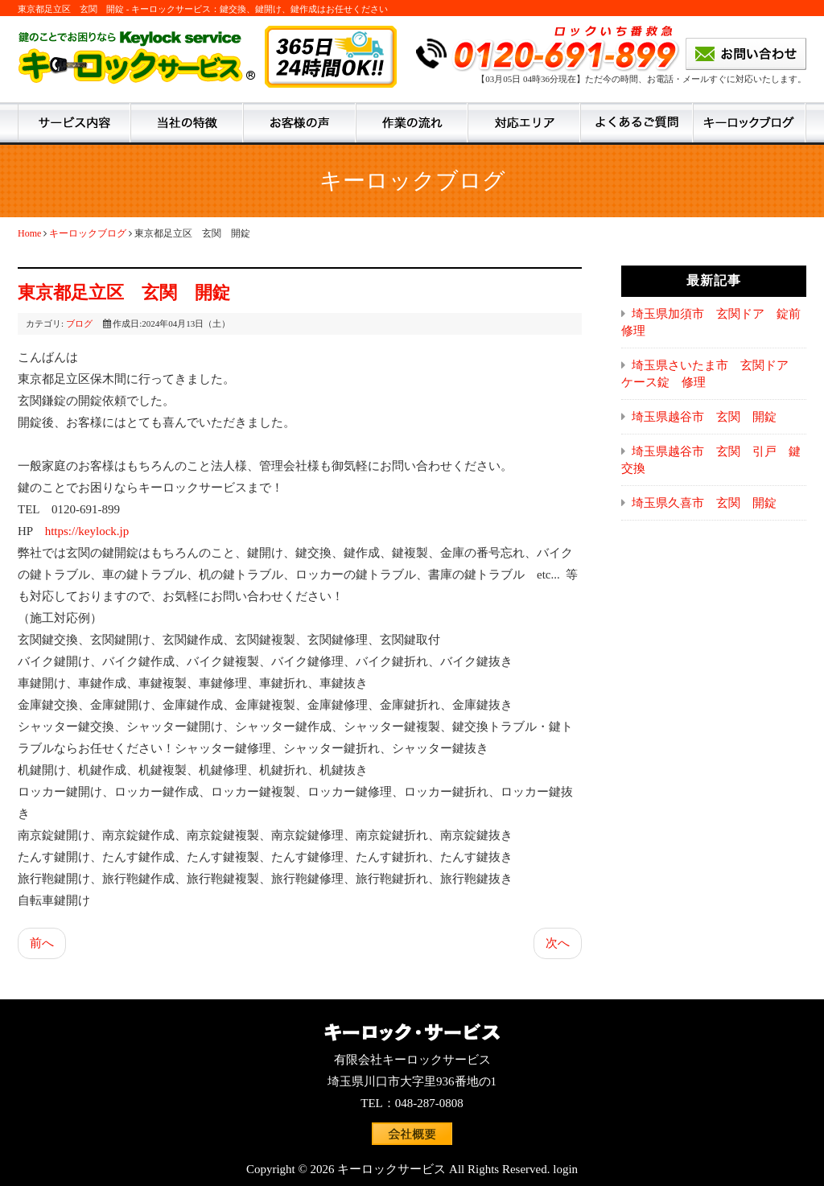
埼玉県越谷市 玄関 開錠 (704, 416)
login (565, 1169)
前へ (42, 943)
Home (29, 233)
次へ (558, 943)
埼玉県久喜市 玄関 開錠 (704, 502)
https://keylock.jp (87, 531)
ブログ (79, 323)
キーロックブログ (87, 233)
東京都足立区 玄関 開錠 (124, 292)
